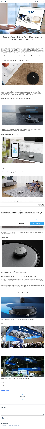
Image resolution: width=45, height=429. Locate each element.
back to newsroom (5, 390)
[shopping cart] (40, 1)
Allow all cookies (36, 223)
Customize (22, 223)
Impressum (18, 420)
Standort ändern (5, 423)
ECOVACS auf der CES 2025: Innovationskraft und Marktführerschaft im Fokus (15, 378)
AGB (8, 420)
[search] (35, 2)
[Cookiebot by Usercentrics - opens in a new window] (38, 205)
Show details (38, 219)
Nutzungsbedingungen (13, 420)
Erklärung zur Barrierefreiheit (25, 420)
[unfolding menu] (43, 408)
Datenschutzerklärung (4, 420)
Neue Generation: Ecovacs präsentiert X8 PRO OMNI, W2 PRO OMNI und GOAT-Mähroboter (17, 319)
